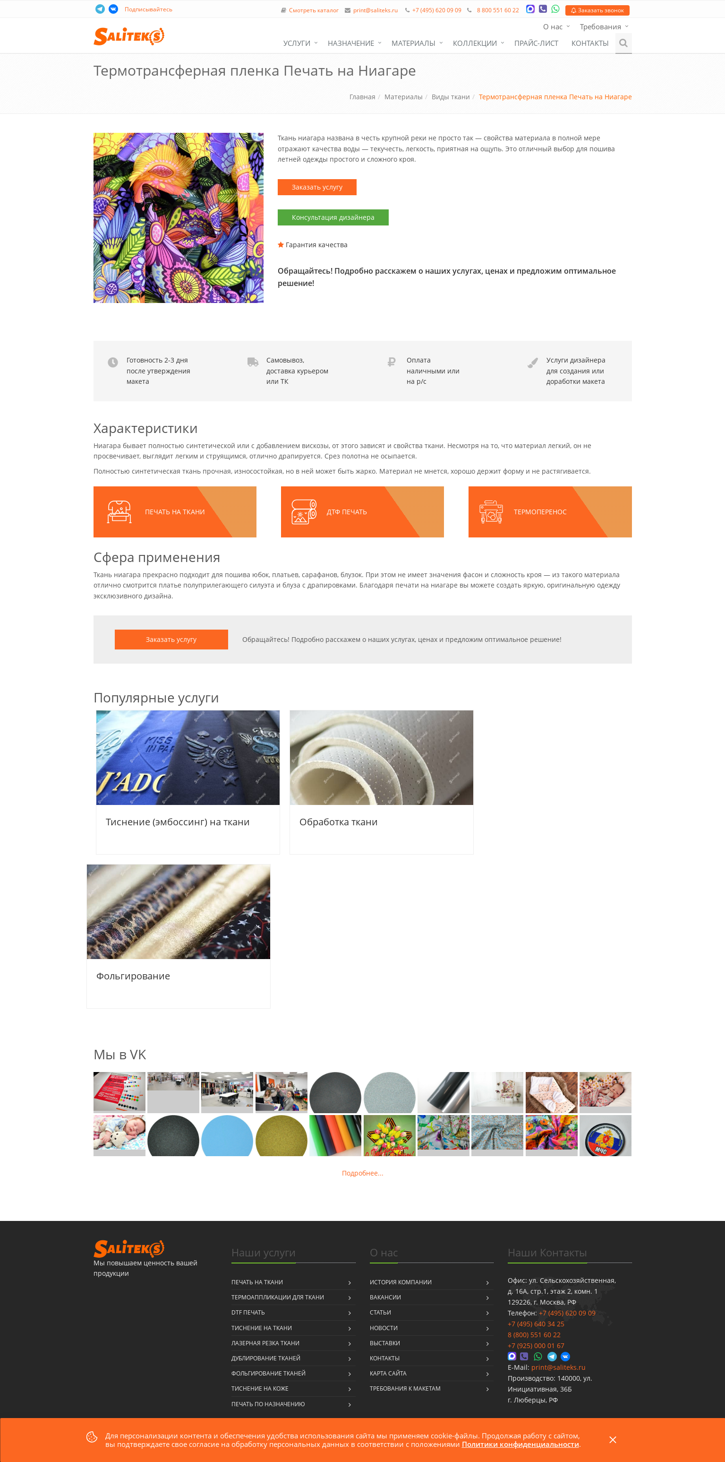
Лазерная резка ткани (265, 1343)
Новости (384, 1328)
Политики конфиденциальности (520, 1444)
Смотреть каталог (314, 10)
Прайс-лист (536, 43)
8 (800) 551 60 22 (534, 1334)
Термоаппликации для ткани (277, 1297)
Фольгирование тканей (268, 1373)
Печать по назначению (268, 1404)
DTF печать (248, 1312)
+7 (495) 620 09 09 (436, 10)
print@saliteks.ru (375, 10)
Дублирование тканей (265, 1358)
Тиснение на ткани (261, 1328)
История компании (401, 1282)
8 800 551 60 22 (498, 10)
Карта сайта (388, 1373)
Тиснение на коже (260, 1388)
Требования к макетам (405, 1388)
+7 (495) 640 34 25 (536, 1323)
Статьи (380, 1312)
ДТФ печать (347, 511)
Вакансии (385, 1297)
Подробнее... (363, 1172)
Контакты (590, 43)
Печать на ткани (175, 511)
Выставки (385, 1343)
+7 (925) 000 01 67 (536, 1345)
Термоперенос (540, 511)
